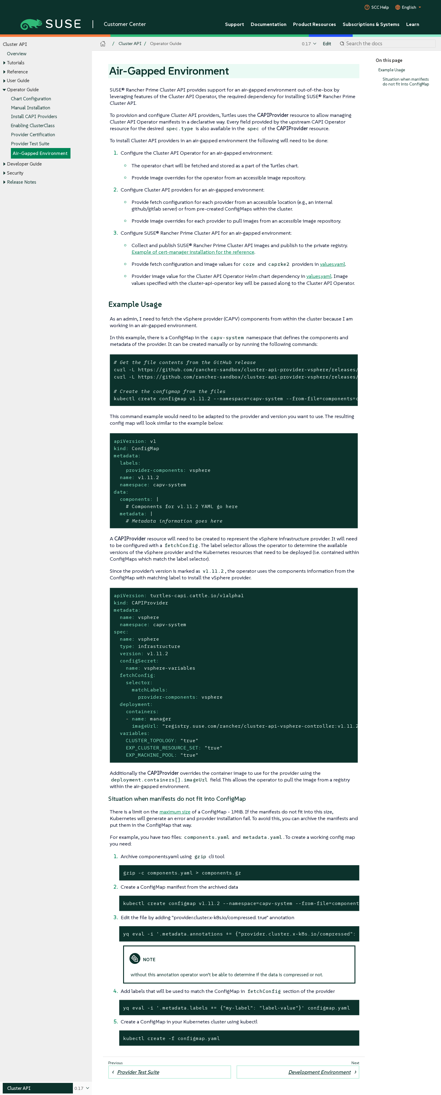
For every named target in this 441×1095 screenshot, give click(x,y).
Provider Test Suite (30, 144)
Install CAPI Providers (34, 117)
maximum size (175, 811)
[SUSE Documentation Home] (103, 43)
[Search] (390, 44)
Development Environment (319, 1072)
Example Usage (391, 69)
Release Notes (21, 182)
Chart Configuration (31, 98)
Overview (16, 54)
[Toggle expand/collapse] (4, 63)
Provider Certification (33, 134)
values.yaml (332, 264)
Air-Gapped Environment (40, 153)
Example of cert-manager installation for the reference (193, 252)
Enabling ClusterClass (33, 125)
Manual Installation (30, 108)
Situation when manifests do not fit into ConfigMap (406, 82)
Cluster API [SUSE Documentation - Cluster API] (130, 44)
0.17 (306, 44)
